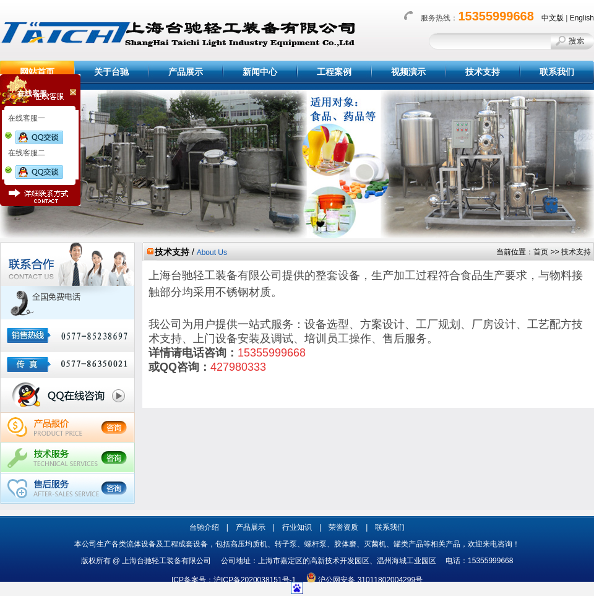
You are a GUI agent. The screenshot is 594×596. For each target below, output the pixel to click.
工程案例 (334, 72)
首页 (540, 252)
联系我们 (557, 72)
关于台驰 (111, 72)
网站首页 (37, 72)
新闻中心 (260, 72)
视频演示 (408, 72)
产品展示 (185, 72)
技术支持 (482, 72)
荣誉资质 (343, 527)
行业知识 (297, 527)
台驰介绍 (204, 527)
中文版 (552, 18)
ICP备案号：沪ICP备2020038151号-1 (237, 580)
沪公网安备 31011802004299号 (370, 580)
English (582, 18)
